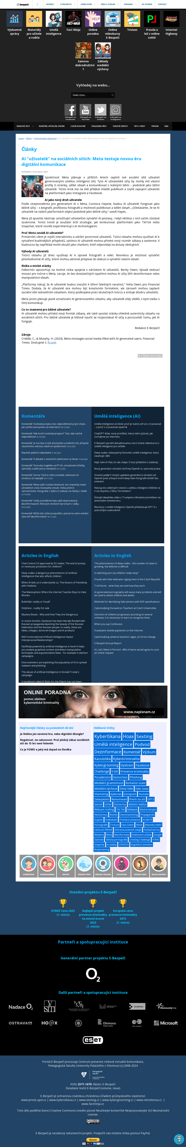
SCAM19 (147, 819)
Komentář (132, 751)
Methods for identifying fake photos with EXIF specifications (127, 601)
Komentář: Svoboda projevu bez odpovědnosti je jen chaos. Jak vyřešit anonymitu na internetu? (54, 425)
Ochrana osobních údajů (128, 829)
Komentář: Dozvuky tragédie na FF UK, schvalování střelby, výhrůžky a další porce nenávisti (53, 467)
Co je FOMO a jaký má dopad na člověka (45, 749)
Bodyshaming (101, 849)
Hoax (128, 736)
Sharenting (101, 794)
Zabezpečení (101, 799)
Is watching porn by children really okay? (116, 573)
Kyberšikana (107, 736)
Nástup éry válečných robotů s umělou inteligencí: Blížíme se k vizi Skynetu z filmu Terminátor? (127, 489)
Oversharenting (129, 814)
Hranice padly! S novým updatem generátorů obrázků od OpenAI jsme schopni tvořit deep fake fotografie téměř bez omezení (126, 478)
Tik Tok (120, 809)
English (98, 819)
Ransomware (119, 799)
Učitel (108, 804)
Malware (132, 809)
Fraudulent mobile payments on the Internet (118, 630)
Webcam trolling (104, 809)
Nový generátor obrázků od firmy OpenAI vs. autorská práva (127, 468)
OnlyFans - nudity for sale (35, 608)
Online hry (120, 804)
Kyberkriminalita (126, 758)
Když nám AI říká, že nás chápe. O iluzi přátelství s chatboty (126, 462)
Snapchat (99, 844)
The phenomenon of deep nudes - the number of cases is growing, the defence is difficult (125, 565)
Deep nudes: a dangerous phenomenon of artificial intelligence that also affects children (49, 574)
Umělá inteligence (153, 355)
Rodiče (114, 814)
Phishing (136, 777)
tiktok (139, 824)
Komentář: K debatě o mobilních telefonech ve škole (50, 459)
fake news (142, 788)
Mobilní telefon (138, 804)
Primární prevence (130, 819)
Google (158, 834)
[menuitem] (23, 4)
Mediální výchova (105, 789)
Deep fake (126, 789)
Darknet (98, 839)
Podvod (142, 744)
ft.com (52, 342)
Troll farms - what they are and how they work (119, 585)
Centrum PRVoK (103, 829)
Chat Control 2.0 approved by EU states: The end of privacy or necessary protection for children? (53, 565)
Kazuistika (102, 758)
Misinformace (121, 834)
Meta (140, 355)
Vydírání (127, 765)
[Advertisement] (90, 377)
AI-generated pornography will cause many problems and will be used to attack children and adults (127, 593)
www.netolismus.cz (149, 1100)
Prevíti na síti (137, 799)
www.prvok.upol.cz (33, 1100)
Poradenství (102, 777)
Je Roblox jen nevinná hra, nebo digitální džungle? (52, 734)
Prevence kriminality (135, 771)
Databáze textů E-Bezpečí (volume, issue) (93, 1088)
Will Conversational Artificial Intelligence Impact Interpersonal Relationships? (47, 638)
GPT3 (151, 799)
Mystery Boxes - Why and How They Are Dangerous (50, 614)
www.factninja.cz (93, 1104)
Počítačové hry (152, 829)
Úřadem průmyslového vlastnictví (122, 1096)
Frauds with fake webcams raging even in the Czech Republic (127, 579)
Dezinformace (107, 751)
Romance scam (136, 783)
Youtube (144, 794)
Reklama (99, 834)
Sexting (144, 736)
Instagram (130, 794)
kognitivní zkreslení (141, 844)
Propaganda (147, 814)
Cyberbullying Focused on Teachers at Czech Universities (125, 608)
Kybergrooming (106, 765)
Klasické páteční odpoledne (36, 452)
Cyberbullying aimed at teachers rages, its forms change (125, 636)
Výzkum (149, 752)
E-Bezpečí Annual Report (107, 643)
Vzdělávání (111, 819)
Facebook (143, 765)
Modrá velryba (148, 809)
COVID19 (124, 844)
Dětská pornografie (116, 839)
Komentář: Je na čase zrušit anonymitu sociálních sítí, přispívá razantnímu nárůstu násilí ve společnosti (55, 444)
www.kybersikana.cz (62, 1100)
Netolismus (101, 814)
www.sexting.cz (89, 1100)
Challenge (101, 771)
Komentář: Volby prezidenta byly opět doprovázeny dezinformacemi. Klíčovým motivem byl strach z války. (50, 502)
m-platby (112, 844)
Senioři (98, 804)
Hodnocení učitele (141, 834)
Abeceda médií (153, 824)
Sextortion (120, 777)
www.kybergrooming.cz (117, 1100)
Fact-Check (127, 824)
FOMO (155, 839)
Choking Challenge (139, 839)
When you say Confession (108, 624)
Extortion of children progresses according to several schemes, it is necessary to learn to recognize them (123, 616)
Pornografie (101, 824)
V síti (114, 771)
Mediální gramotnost (108, 783)
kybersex (115, 794)
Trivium (114, 824)
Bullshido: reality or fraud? (36, 601)
